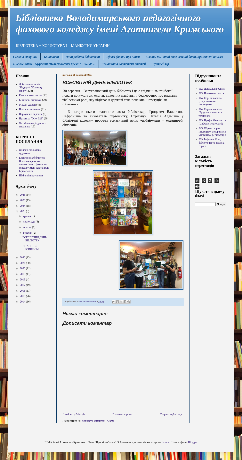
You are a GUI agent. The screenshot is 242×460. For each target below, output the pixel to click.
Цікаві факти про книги (123, 56)
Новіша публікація (74, 414)
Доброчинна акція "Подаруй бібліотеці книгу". (31, 87)
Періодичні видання (30, 114)
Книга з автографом (30, 95)
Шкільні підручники (31, 175)
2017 (23, 285)
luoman (166, 442)
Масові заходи (27, 104)
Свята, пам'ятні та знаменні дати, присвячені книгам (184, 56)
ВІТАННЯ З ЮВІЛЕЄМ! (31, 248)
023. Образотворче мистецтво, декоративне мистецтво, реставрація (212, 131)
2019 (23, 274)
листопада (29, 221)
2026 (23, 194)
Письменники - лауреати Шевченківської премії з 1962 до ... (54, 64)
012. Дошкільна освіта (212, 88)
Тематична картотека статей (124, 64)
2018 (23, 279)
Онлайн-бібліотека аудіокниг (30, 152)
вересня (28, 232)
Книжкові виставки (30, 100)
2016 (23, 290)
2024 (23, 205)
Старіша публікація (171, 414)
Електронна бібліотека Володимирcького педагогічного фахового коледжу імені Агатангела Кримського (34, 164)
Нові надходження (29, 109)
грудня (27, 216)
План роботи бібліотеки (83, 56)
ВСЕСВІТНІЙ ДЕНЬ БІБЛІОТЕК (34, 239)
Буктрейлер (160, 64)
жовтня (27, 227)
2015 (23, 296)
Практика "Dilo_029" (31, 118)
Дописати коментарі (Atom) (98, 420)
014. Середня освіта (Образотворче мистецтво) (210, 101)
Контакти (51, 56)
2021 (23, 263)
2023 (23, 211)
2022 (23, 257)
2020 (23, 268)
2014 (23, 301)
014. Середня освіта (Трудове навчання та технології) (211, 112)
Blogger (192, 442)
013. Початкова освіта (211, 93)
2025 (23, 200)
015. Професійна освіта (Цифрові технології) (212, 122)
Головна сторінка (25, 56)
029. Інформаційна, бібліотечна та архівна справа (211, 143)
